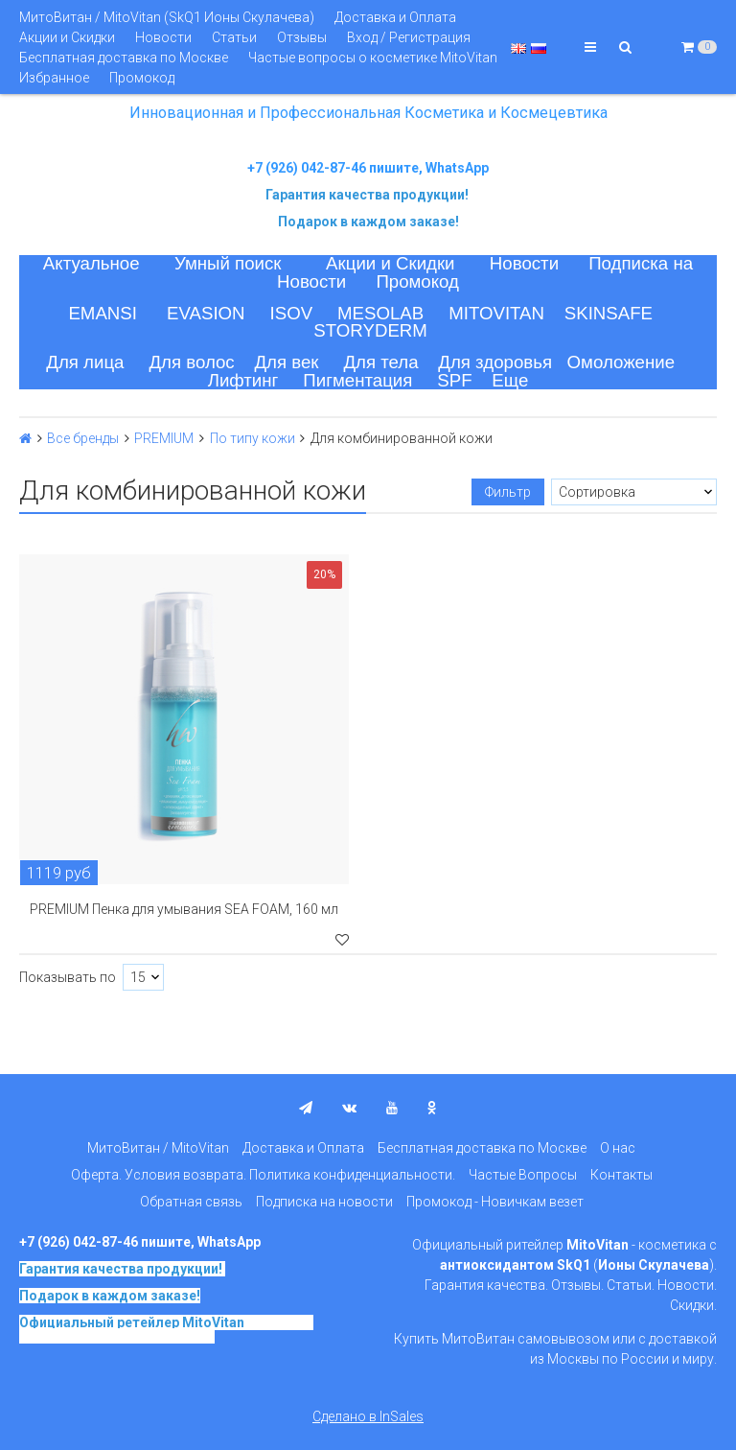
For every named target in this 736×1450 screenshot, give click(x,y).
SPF (454, 380)
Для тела (380, 362)
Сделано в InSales (368, 1416)
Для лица (85, 362)
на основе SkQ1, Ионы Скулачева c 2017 (166, 1329)
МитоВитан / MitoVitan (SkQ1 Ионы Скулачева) (166, 17)
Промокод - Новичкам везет (495, 1201)
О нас (617, 1148)
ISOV (291, 313)
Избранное (54, 77)
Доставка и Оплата (395, 17)
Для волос (191, 362)
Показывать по (67, 977)
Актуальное (91, 263)
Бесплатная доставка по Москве (123, 57)
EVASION (206, 313)
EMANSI (102, 313)
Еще (510, 380)
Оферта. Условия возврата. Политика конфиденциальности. (263, 1174)
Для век (286, 362)
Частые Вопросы (523, 1174)
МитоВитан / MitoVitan (158, 1148)
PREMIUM (164, 438)
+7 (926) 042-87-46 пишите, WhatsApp (368, 167)
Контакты (621, 1174)
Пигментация (357, 380)
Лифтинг (243, 380)
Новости (163, 37)
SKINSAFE (608, 313)
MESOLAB (380, 313)
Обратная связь (191, 1201)
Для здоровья (495, 362)
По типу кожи (252, 438)
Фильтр (508, 492)
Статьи (234, 37)
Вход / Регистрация (409, 37)
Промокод (141, 77)
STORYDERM (370, 330)
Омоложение (621, 362)
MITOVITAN (496, 313)
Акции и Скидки (67, 37)
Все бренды (83, 438)
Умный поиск (228, 263)
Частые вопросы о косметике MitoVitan (372, 57)
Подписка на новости (324, 1201)
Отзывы (302, 37)
